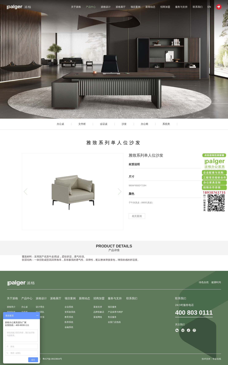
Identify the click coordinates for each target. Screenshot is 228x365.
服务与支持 (181, 7)
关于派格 (76, 7)
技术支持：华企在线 (211, 359)
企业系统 (69, 307)
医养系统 (69, 322)
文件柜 (82, 124)
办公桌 (60, 124)
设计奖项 (40, 317)
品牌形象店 (98, 312)
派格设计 (106, 7)
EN (209, 7)
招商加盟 (165, 7)
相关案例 (137, 216)
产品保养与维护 (115, 312)
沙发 (124, 124)
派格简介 (11, 307)
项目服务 (112, 307)
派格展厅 (121, 7)
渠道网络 (97, 317)
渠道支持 (97, 307)
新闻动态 (150, 7)
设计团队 (40, 312)
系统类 (166, 124)
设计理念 (40, 307)
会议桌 (103, 124)
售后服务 (112, 317)
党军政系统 (70, 312)
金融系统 (69, 327)
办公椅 (144, 124)
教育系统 (69, 317)
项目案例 (135, 7)
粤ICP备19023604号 (52, 359)
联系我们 (198, 7)
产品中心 (91, 7)
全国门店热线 (114, 322)
